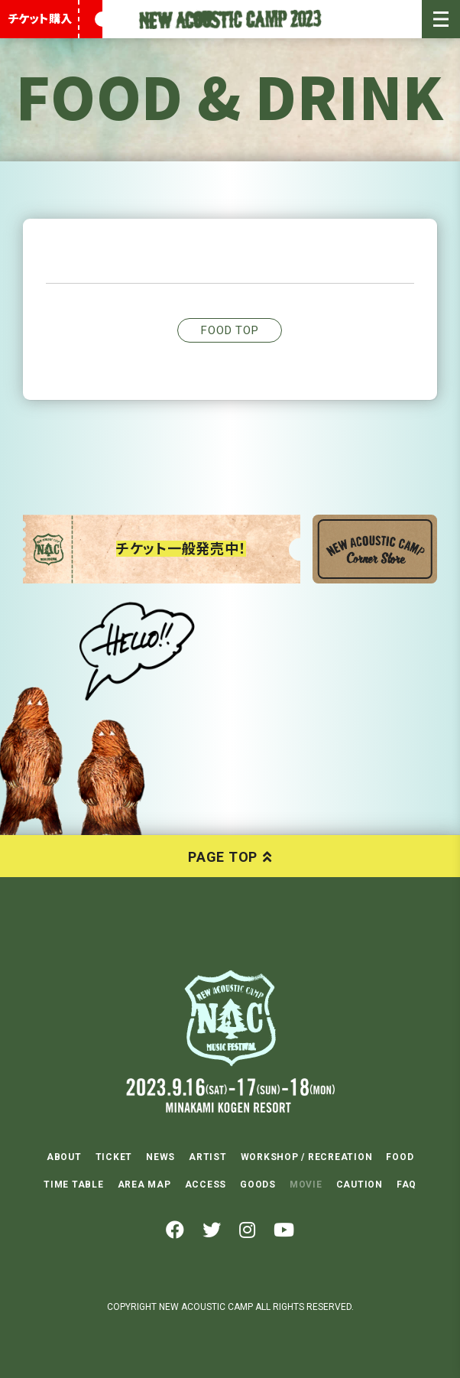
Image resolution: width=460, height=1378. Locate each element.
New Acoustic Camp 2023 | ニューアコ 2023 (230, 19)
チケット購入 (40, 19)
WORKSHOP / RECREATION (307, 1157)
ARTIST (208, 1157)
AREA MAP (144, 1184)
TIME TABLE (74, 1184)
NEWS (160, 1157)
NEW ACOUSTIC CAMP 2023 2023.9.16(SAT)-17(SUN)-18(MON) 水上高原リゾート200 (230, 1018)
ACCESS (206, 1184)
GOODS (258, 1184)
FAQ (406, 1184)
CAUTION (359, 1184)
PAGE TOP (223, 857)
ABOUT (64, 1157)
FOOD (399, 1157)
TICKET (114, 1157)
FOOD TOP (229, 330)
